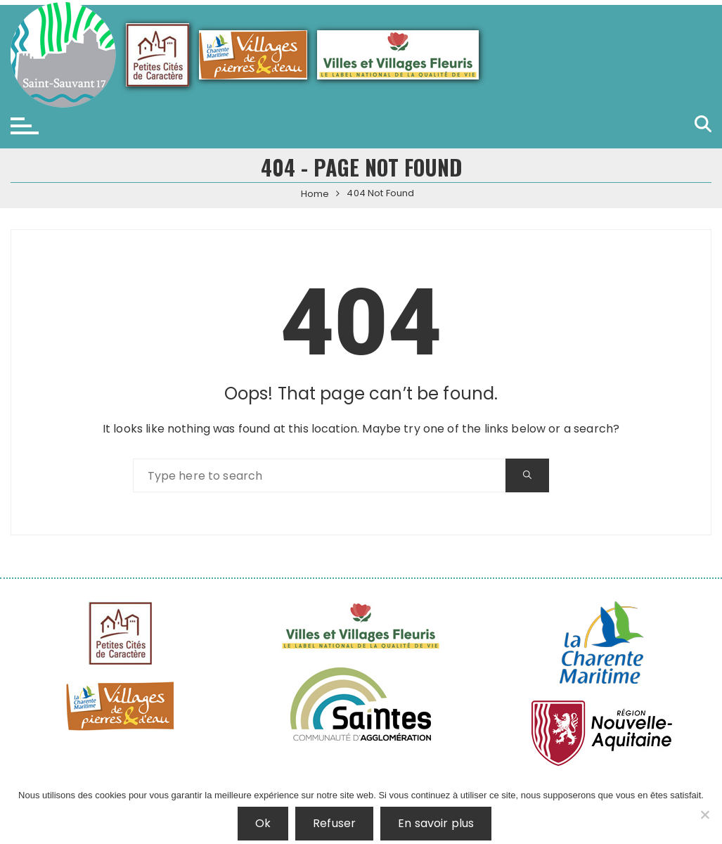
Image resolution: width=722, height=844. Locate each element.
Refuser (334, 823)
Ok (263, 823)
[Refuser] (704, 814)
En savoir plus (436, 823)
